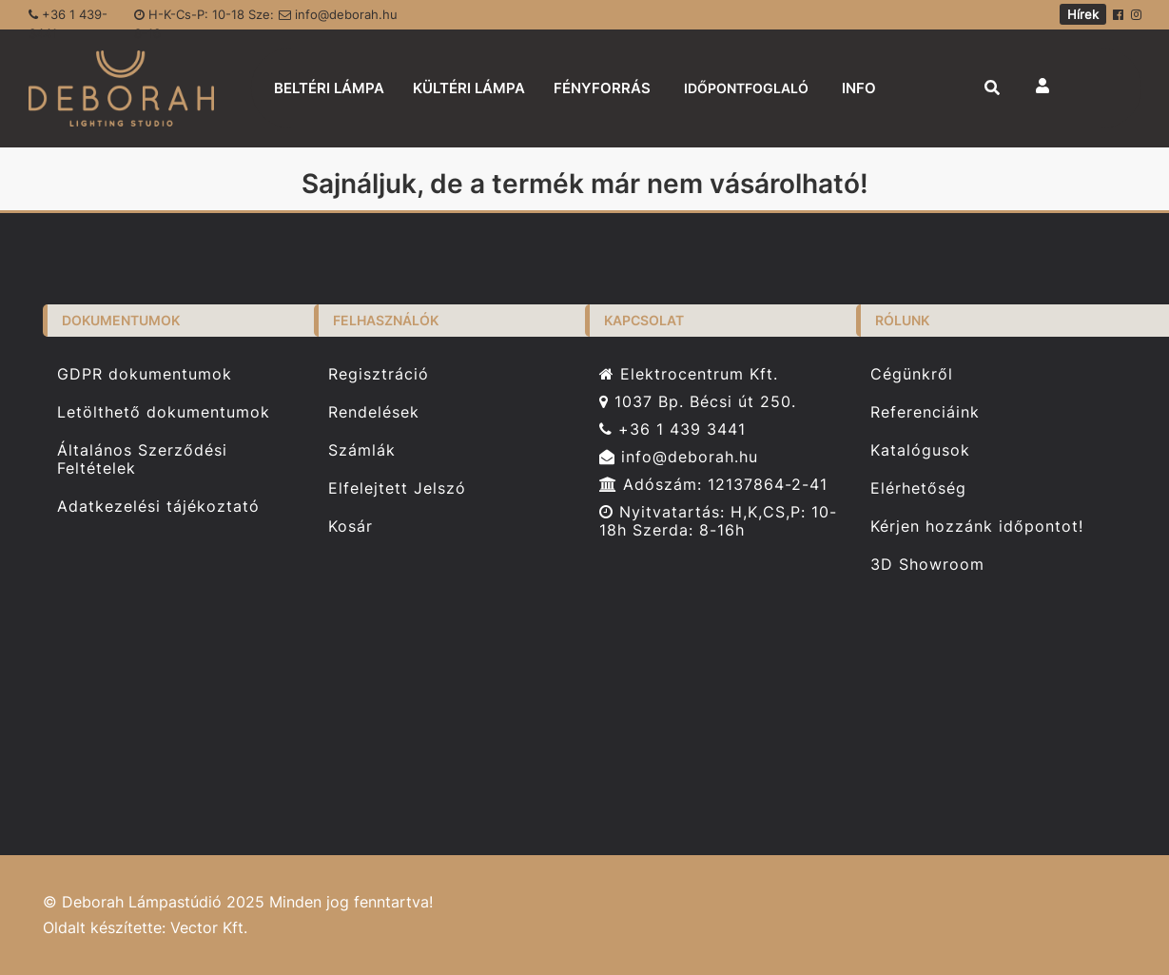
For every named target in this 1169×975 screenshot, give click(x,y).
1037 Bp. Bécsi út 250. (697, 402)
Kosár (350, 526)
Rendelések (373, 412)
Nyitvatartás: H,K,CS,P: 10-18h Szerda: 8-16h (718, 521)
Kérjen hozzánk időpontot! (976, 526)
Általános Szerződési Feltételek (142, 459)
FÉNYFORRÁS (602, 88)
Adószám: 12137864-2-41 (713, 485)
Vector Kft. (208, 928)
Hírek (1083, 14)
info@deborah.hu (338, 14)
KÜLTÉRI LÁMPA (469, 88)
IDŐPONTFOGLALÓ (746, 88)
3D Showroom (927, 565)
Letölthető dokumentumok (163, 412)
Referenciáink (925, 412)
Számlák (362, 450)
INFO (859, 88)
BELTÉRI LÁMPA (329, 88)
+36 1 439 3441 (672, 429)
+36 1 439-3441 (68, 18)
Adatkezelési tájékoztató (158, 506)
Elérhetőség (918, 488)
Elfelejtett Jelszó (397, 488)
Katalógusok (920, 450)
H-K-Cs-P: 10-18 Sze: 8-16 (204, 18)
